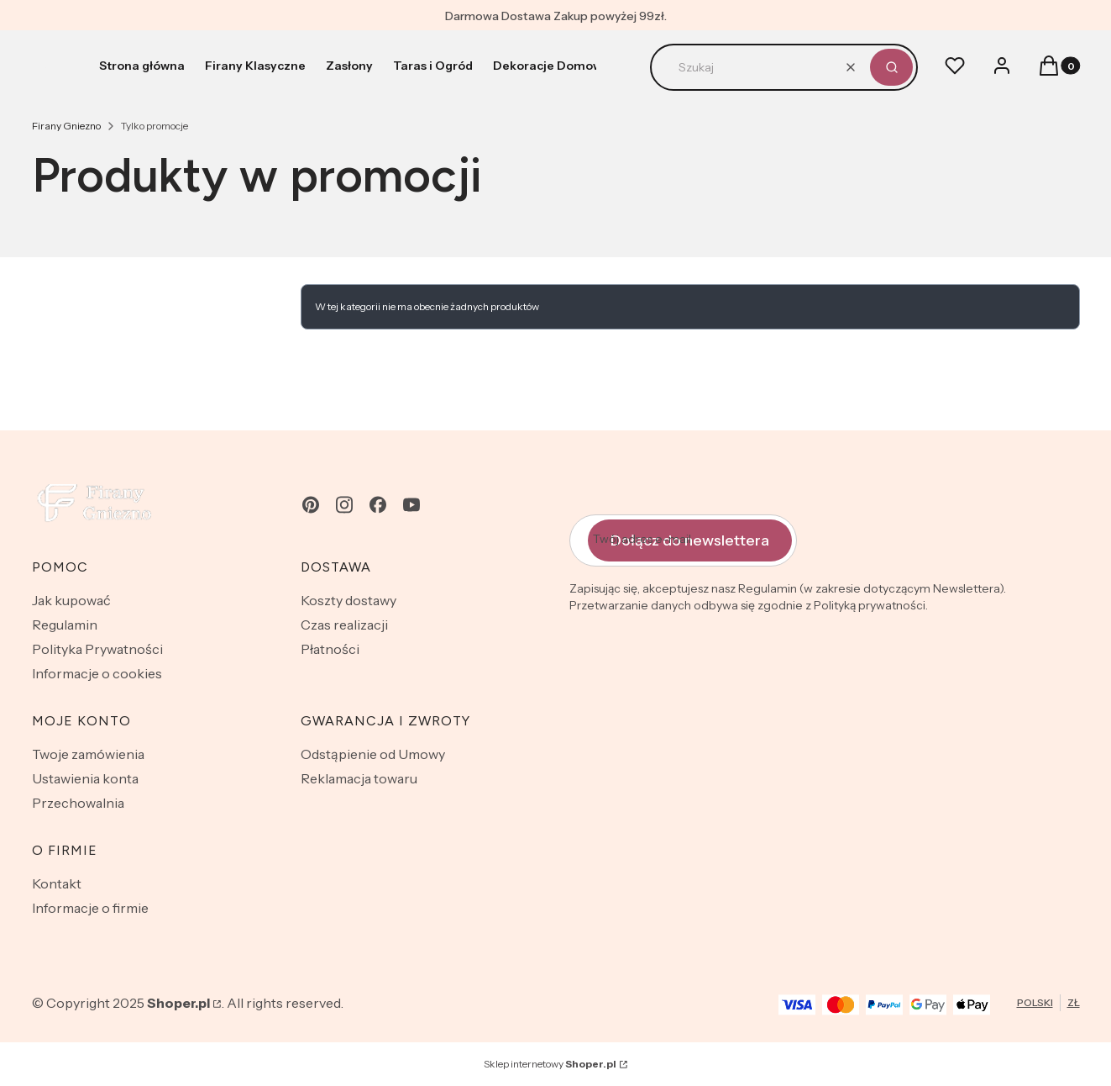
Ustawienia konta (85, 778)
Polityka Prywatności (97, 649)
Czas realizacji (344, 624)
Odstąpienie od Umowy (373, 754)
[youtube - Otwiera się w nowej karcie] (411, 504)
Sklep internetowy (550, 1063)
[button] (891, 67)
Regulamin (64, 624)
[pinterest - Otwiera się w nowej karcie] (311, 504)
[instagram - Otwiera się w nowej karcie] (344, 504)
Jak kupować (71, 600)
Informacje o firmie (90, 907)
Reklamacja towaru (359, 778)
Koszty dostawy (348, 600)
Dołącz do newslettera (690, 540)
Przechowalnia (78, 802)
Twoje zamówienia (88, 754)
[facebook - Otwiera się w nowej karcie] (378, 504)
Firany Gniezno (66, 125)
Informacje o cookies (97, 673)
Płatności (330, 649)
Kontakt (56, 883)
